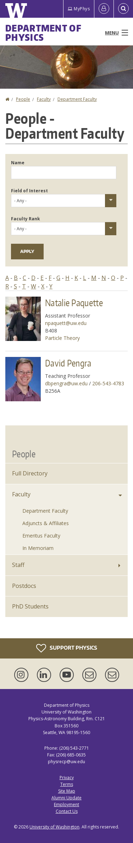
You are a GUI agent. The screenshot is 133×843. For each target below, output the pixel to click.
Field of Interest (29, 191)
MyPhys (79, 9)
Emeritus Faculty (41, 535)
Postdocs (24, 586)
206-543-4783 (108, 383)
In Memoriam (38, 548)
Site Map (66, 791)
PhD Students (30, 606)
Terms (66, 784)
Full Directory (30, 473)
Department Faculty (77, 99)
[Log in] (103, 9)
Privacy (67, 778)
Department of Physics (43, 32)
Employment (66, 804)
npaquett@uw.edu (66, 323)
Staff (18, 565)
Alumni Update (66, 798)
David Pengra (68, 363)
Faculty (44, 99)
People (23, 99)
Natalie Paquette (74, 302)
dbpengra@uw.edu (66, 383)
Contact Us (67, 811)
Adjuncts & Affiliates (45, 523)
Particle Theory (62, 338)
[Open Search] (123, 9)
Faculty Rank (25, 219)
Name (17, 163)
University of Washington (54, 827)
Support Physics (66, 648)
